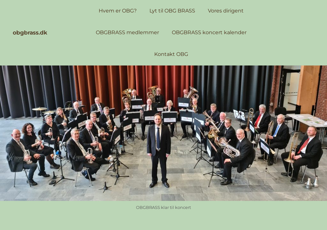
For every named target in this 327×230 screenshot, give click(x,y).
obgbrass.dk (30, 32)
